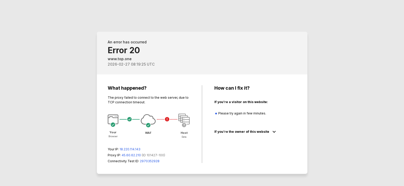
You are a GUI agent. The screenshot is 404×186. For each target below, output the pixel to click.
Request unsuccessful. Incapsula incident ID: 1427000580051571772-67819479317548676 (202, 93)
